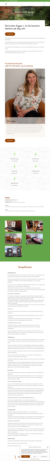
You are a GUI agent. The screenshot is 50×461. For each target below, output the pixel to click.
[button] (47, 447)
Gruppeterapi (35, 171)
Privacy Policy (37, 458)
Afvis (35, 456)
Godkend (25, 456)
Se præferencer (44, 456)
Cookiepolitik (32, 458)
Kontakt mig (10, 34)
